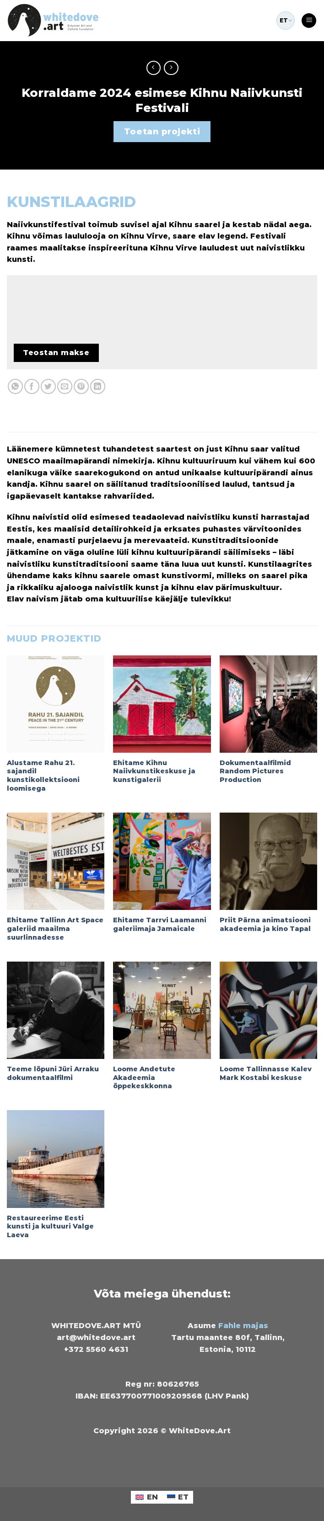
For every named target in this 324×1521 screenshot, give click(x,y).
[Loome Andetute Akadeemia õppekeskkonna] (162, 1010)
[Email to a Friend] (64, 386)
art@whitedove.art (96, 1337)
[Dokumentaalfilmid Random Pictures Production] (268, 704)
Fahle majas (243, 1325)
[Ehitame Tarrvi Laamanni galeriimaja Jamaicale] (162, 861)
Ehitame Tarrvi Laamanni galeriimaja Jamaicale (159, 924)
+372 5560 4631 (96, 1349)
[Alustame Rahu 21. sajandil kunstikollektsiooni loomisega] (55, 704)
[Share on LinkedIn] (97, 386)
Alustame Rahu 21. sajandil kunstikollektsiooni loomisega (43, 775)
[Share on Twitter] (48, 386)
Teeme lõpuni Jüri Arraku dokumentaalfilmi (53, 1073)
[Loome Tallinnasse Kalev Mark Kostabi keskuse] (268, 1010)
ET (286, 20)
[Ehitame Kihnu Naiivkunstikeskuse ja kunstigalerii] (162, 704)
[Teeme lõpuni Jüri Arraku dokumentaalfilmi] (55, 1010)
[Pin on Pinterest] (81, 386)
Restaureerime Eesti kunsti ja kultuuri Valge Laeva (50, 1226)
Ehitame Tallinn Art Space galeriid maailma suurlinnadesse (55, 928)
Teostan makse (56, 352)
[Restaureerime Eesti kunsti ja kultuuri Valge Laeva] (55, 1158)
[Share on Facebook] (31, 386)
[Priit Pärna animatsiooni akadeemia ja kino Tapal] (268, 861)
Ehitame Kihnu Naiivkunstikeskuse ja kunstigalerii (154, 771)
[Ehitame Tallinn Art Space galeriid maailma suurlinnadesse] (55, 861)
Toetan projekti (162, 131)
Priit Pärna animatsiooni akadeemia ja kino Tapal (265, 924)
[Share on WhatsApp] (15, 386)
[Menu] (309, 20)
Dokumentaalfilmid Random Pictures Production (255, 771)
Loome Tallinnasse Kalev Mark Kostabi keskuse (266, 1073)
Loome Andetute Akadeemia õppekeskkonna (144, 1077)
